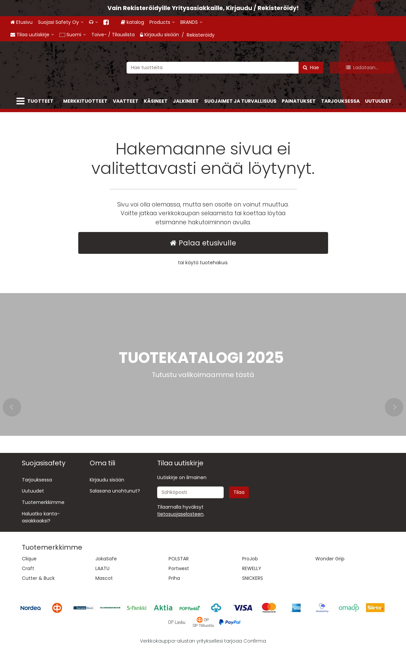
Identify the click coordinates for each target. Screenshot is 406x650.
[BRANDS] (197, 22)
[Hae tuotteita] (225, 67)
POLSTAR (179, 558)
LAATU (102, 568)
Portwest (179, 568)
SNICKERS (252, 578)
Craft (28, 568)
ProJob (250, 558)
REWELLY (251, 568)
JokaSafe (106, 558)
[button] (180, 514)
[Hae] (311, 67)
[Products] (167, 22)
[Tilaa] (239, 492)
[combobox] (225, 67)
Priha (174, 578)
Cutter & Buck (38, 578)
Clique (29, 558)
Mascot (104, 578)
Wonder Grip (330, 558)
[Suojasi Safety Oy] (60, 22)
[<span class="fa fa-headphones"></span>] (93, 22)
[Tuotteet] (36, 101)
